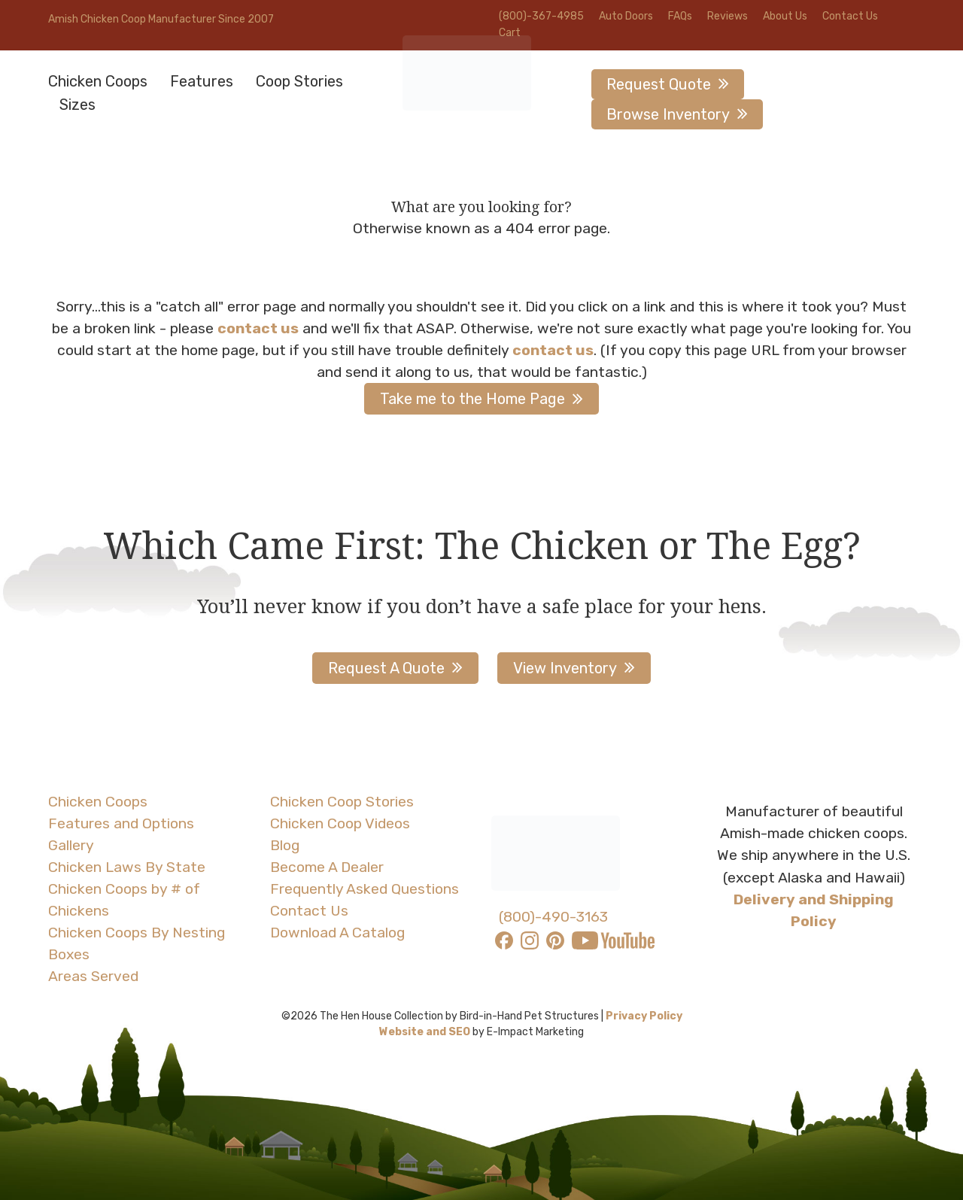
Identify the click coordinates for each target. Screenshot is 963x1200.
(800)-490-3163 (553, 916)
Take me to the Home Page (472, 399)
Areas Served (93, 976)
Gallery (71, 845)
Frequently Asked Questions (364, 889)
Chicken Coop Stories (342, 801)
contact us (258, 328)
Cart (510, 32)
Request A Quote (386, 668)
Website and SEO (424, 1031)
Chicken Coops (97, 81)
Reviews (727, 16)
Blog (284, 845)
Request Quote (658, 84)
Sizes (77, 105)
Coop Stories (299, 81)
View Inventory (565, 668)
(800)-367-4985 (541, 16)
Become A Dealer (327, 867)
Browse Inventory (668, 114)
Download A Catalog (337, 932)
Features (201, 81)
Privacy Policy (644, 1016)
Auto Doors (626, 16)
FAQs (680, 16)
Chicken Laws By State (126, 867)
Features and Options (121, 823)
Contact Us (850, 16)
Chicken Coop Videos (340, 823)
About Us (785, 16)
